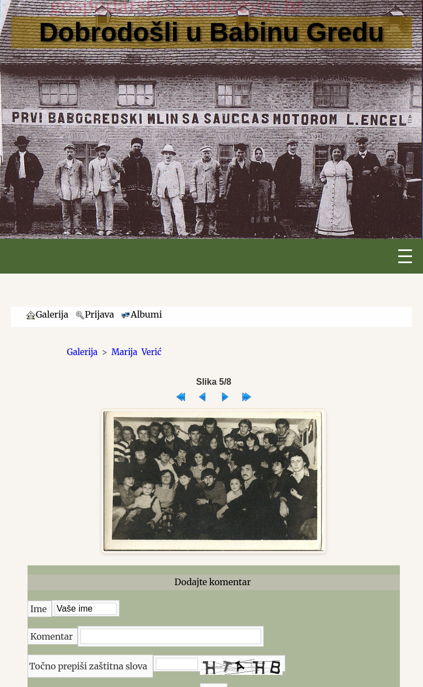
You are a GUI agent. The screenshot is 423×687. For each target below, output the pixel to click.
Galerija (82, 352)
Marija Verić (136, 352)
